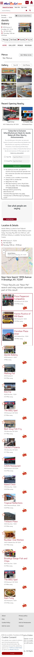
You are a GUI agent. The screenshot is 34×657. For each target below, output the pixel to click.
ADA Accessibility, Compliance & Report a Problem (17, 635)
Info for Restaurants (25, 622)
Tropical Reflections (13, 502)
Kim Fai (7, 391)
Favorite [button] (21, 40)
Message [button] (5, 40)
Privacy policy (23, 615)
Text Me (8, 157)
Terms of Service (13, 187)
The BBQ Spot (11, 410)
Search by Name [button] (8, 7)
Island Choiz (10, 484)
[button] (27, 2)
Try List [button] (29, 40)
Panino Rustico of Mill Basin (22, 315)
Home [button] (4, 45)
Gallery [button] (12, 45)
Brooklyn (4, 15)
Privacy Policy (25, 185)
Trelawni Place (11, 521)
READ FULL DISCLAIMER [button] (17, 153)
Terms (21, 619)
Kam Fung (9, 598)
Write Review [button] (9, 219)
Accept (12, 653)
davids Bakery (10, 354)
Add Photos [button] (26, 65)
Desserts (4, 17)
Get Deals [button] (13, 40)
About (3, 615)
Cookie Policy (6, 622)
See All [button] (15, 65)
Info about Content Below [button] (23, 16)
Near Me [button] (17, 7)
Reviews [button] (28, 45)
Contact (21, 626)
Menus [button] (20, 45)
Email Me (8, 161)
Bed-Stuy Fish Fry (13, 428)
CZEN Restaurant (12, 465)
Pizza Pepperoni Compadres (21, 297)
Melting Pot (9, 373)
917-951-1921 (7, 31)
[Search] (16, 10)
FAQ (3, 619)
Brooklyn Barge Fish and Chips (15, 559)
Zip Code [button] (24, 7)
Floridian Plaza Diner (21, 332)
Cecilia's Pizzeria (12, 447)
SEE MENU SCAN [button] (25, 55)
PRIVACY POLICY (14, 649)
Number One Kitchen (14, 539)
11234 (10, 17)
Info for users (6, 626)
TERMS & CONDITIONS (15, 648)
